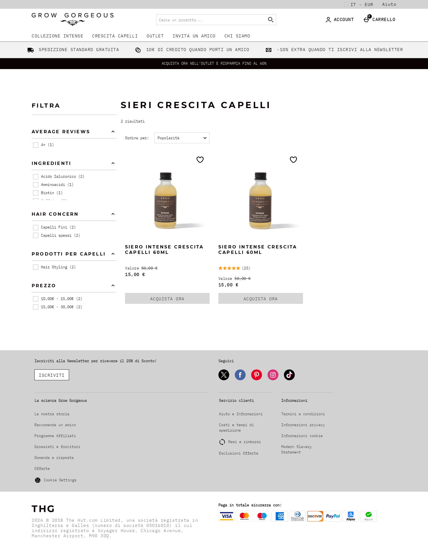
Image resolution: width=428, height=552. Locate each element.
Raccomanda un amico (55, 424)
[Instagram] (273, 379)
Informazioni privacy (303, 424)
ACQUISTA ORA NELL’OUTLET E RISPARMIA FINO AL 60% (214, 63)
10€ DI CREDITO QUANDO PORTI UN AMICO (191, 49)
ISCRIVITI (52, 375)
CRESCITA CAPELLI (115, 35)
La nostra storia (51, 413)
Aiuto (389, 4)
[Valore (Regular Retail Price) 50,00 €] (167, 268)
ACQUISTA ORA (174, 300)
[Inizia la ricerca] (270, 19)
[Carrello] (380, 20)
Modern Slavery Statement (296, 449)
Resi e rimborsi (244, 441)
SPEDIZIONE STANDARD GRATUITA (72, 49)
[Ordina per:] (182, 137)
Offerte (42, 468)
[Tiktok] (289, 379)
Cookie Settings (55, 480)
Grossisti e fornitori (57, 446)
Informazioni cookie (302, 435)
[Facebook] (240, 379)
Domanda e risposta (54, 457)
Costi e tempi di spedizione (236, 427)
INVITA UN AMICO (194, 35)
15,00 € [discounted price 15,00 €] (135, 274)
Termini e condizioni (303, 413)
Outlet (155, 35)
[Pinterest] (256, 379)
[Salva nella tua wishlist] (200, 159)
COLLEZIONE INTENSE (57, 35)
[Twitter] (223, 379)
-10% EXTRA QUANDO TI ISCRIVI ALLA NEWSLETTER (333, 49)
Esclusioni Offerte (238, 453)
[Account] (340, 20)
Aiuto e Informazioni (241, 413)
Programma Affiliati (55, 435)
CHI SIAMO (237, 35)
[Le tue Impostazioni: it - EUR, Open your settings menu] (359, 4)
